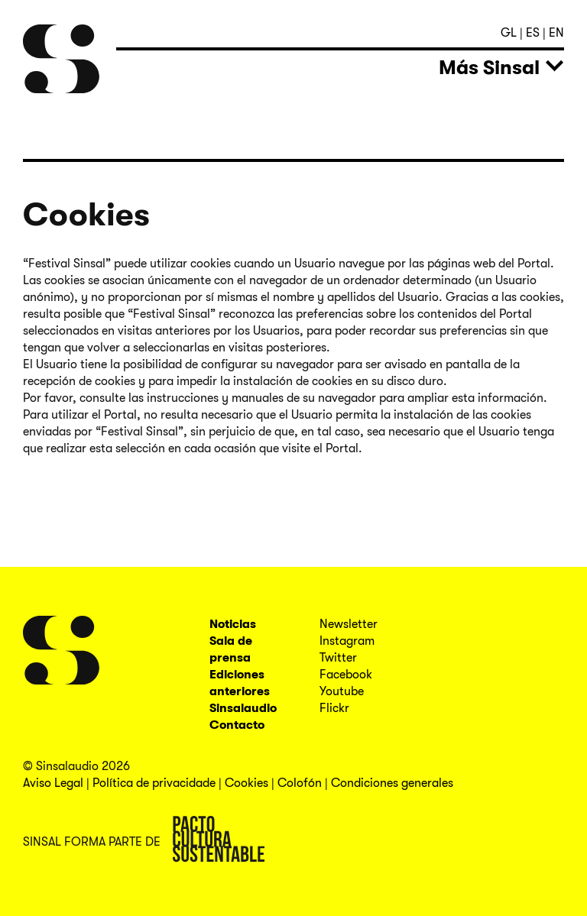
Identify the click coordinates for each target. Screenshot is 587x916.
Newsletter (348, 624)
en (556, 33)
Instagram (347, 641)
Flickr (334, 708)
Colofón (299, 783)
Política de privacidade (154, 783)
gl (510, 33)
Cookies (246, 783)
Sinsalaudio (243, 708)
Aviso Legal (53, 783)
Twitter (338, 658)
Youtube (341, 691)
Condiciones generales (392, 783)
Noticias (232, 624)
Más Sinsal (489, 68)
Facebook (345, 674)
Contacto (236, 725)
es (534, 33)
